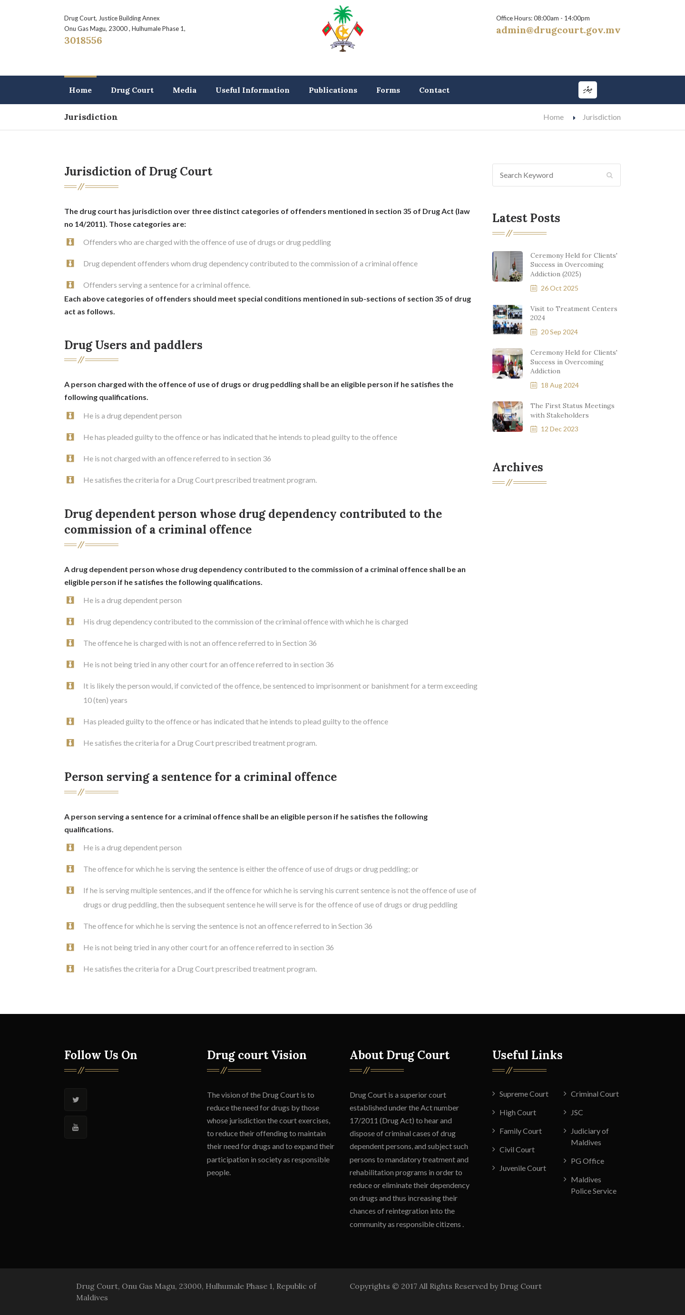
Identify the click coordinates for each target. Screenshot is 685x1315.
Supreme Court (523, 1093)
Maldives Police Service (593, 1185)
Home (80, 90)
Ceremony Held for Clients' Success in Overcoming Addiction (573, 361)
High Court (517, 1112)
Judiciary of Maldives (590, 1136)
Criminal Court (595, 1093)
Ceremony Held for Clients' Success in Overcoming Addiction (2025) (573, 264)
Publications (333, 90)
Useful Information (252, 90)
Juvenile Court (522, 1167)
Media (184, 90)
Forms (388, 90)
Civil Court (517, 1149)
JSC (577, 1112)
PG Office (587, 1160)
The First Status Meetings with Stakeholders (572, 410)
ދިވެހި (587, 90)
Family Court (520, 1130)
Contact (434, 90)
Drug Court (132, 90)
